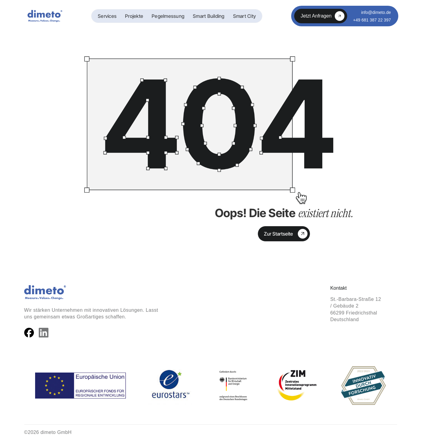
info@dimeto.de (376, 12)
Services (107, 16)
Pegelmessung (168, 16)
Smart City (244, 16)
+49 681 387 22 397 (372, 20)
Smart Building (209, 16)
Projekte (134, 16)
